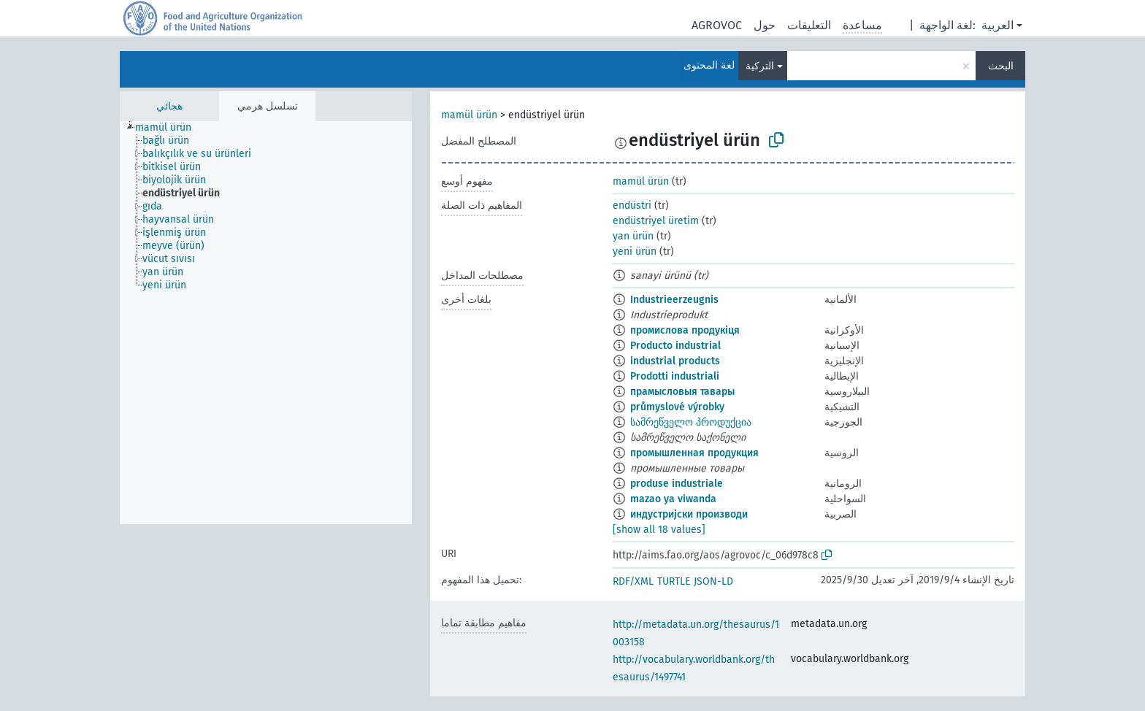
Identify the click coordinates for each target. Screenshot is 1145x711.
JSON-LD (713, 581)
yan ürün (633, 236)
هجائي (169, 106)
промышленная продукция (694, 453)
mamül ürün (469, 115)
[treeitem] (169, 127)
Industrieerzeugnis (674, 299)
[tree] (266, 322)
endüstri (632, 205)
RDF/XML (633, 581)
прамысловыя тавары (682, 391)
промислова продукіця (685, 330)
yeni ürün (634, 251)
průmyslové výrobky (677, 407)
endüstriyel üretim (656, 221)
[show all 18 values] (659, 529)
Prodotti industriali (674, 376)
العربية (997, 25)
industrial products (675, 361)
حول (765, 25)
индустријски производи (689, 514)
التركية (760, 66)
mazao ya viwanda (673, 499)
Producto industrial (675, 345)
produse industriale (676, 483)
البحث (1001, 66)
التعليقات (809, 25)
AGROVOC (717, 25)
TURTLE (673, 581)
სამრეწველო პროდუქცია (690, 422)
